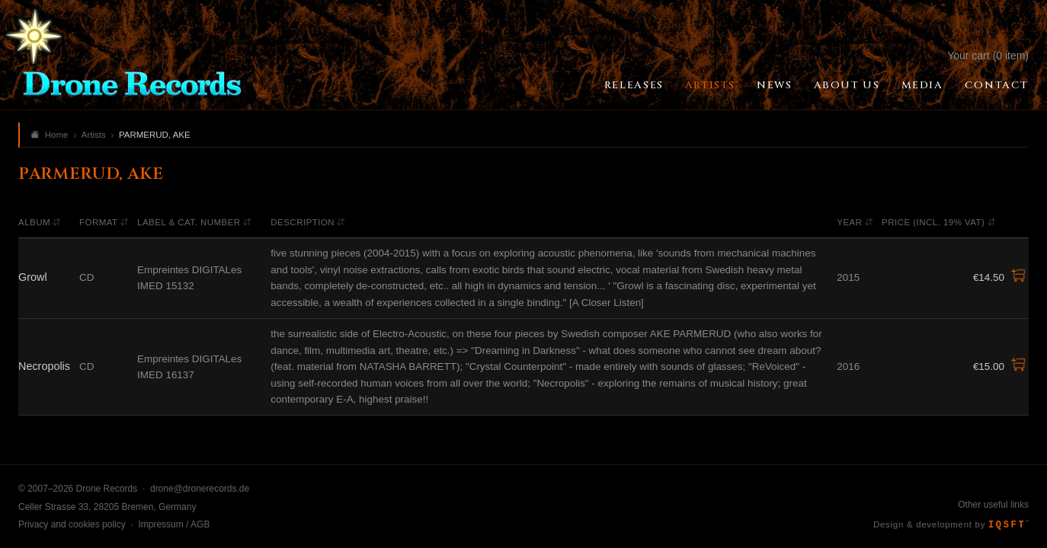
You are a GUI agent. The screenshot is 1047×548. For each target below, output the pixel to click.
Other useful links (993, 504)
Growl (32, 277)
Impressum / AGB (174, 524)
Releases (634, 85)
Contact (997, 85)
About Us (847, 85)
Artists (710, 85)
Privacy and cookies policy (72, 524)
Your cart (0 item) (988, 55)
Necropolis (44, 366)
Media (922, 85)
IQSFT (1008, 525)
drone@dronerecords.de (199, 488)
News (774, 85)
